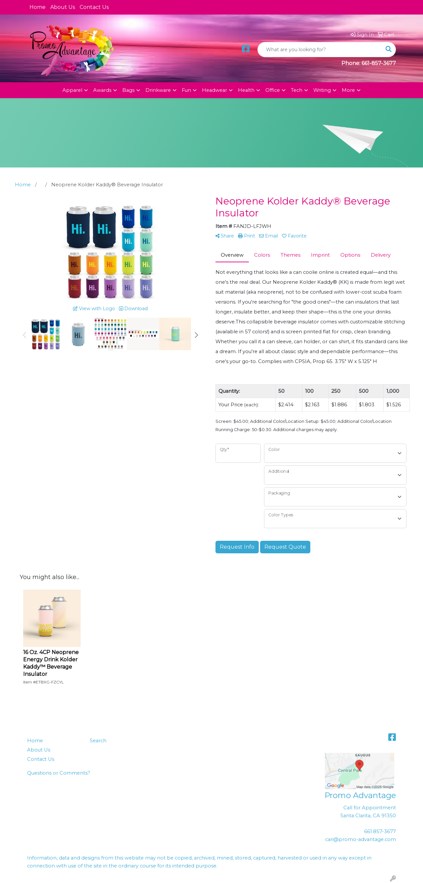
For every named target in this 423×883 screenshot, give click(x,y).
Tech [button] (296, 90)
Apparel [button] (72, 90)
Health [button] (246, 90)
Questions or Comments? (58, 773)
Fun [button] (186, 90)
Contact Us (94, 7)
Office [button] (272, 90)
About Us (62, 7)
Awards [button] (102, 90)
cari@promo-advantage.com (360, 839)
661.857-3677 (380, 831)
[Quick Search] (319, 49)
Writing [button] (322, 90)
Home (37, 7)
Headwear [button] (214, 90)
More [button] (348, 90)
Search (98, 741)
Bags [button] (128, 90)
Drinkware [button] (158, 90)
